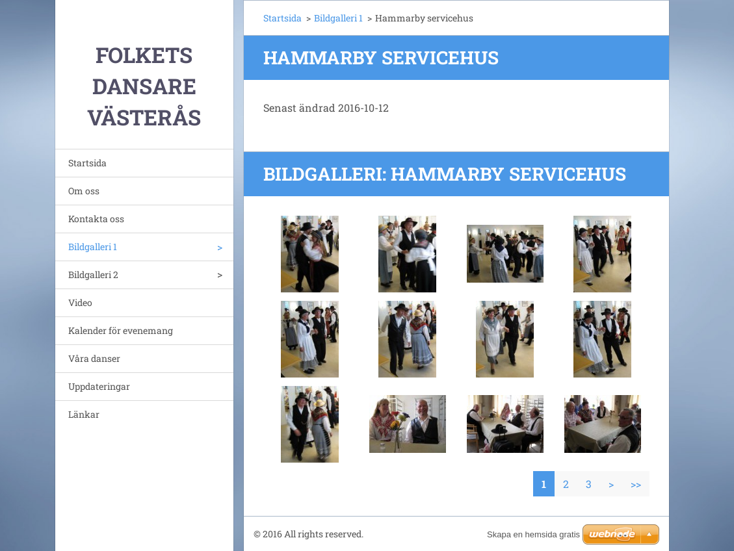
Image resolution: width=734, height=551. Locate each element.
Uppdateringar (99, 386)
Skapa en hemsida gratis (533, 534)
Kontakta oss (96, 218)
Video (80, 302)
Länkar (83, 414)
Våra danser (94, 358)
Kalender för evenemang (120, 330)
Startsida (87, 163)
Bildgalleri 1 (92, 246)
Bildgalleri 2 (93, 274)
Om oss (83, 191)
